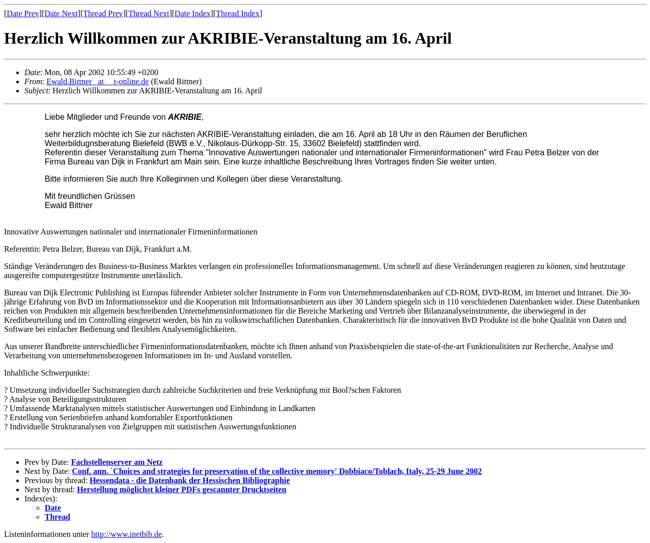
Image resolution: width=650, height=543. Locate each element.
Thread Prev (103, 13)
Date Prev (23, 13)
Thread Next (148, 13)
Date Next (61, 13)
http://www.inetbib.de (126, 534)
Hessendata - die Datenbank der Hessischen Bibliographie (189, 480)
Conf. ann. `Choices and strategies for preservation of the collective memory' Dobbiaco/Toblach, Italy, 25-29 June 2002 (277, 471)
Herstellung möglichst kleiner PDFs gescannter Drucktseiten (181, 489)
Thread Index (237, 13)
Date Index (193, 13)
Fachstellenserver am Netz (116, 462)
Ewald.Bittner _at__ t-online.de (97, 81)
